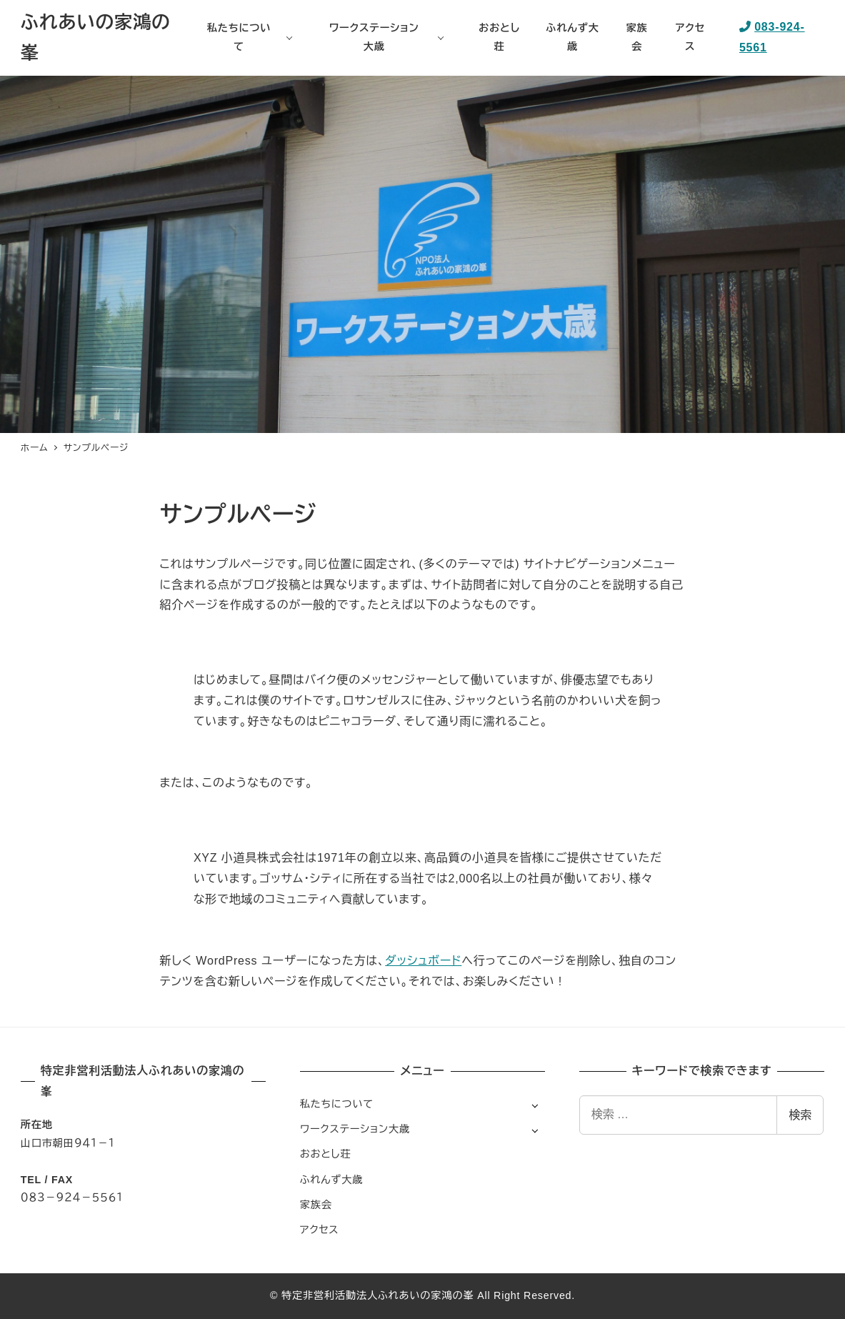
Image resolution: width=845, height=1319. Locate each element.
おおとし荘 (325, 1154)
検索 (800, 1115)
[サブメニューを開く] (534, 1105)
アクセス (319, 1229)
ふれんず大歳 (331, 1179)
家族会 (316, 1204)
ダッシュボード (423, 961)
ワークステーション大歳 (355, 1129)
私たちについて (337, 1104)
